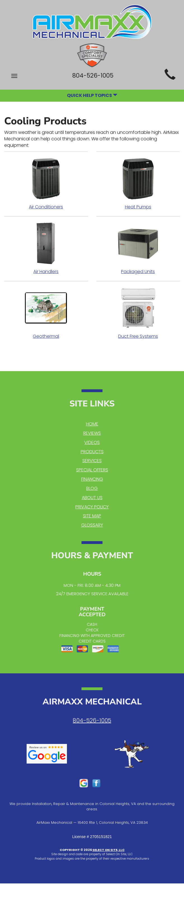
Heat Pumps (138, 183)
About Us (92, 497)
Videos (92, 442)
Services (92, 460)
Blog (92, 488)
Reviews (92, 433)
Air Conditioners (46, 183)
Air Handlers (46, 248)
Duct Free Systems (138, 313)
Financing (92, 479)
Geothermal (46, 313)
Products (92, 451)
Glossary (92, 525)
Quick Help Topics (92, 95)
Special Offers (92, 470)
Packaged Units (138, 248)
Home (92, 424)
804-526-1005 (92, 720)
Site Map (92, 516)
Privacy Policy (92, 507)
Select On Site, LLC (108, 850)
